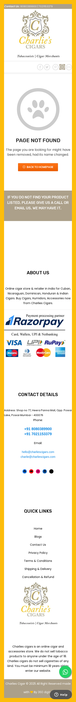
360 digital (45, 692)
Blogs (38, 537)
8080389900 (28, 6)
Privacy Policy (38, 553)
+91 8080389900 (38, 429)
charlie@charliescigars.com (38, 456)
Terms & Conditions (38, 561)
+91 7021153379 (38, 434)
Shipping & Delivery (38, 569)
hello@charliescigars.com (38, 452)
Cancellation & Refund (38, 577)
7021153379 (46, 6)
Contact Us (38, 545)
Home (38, 529)
